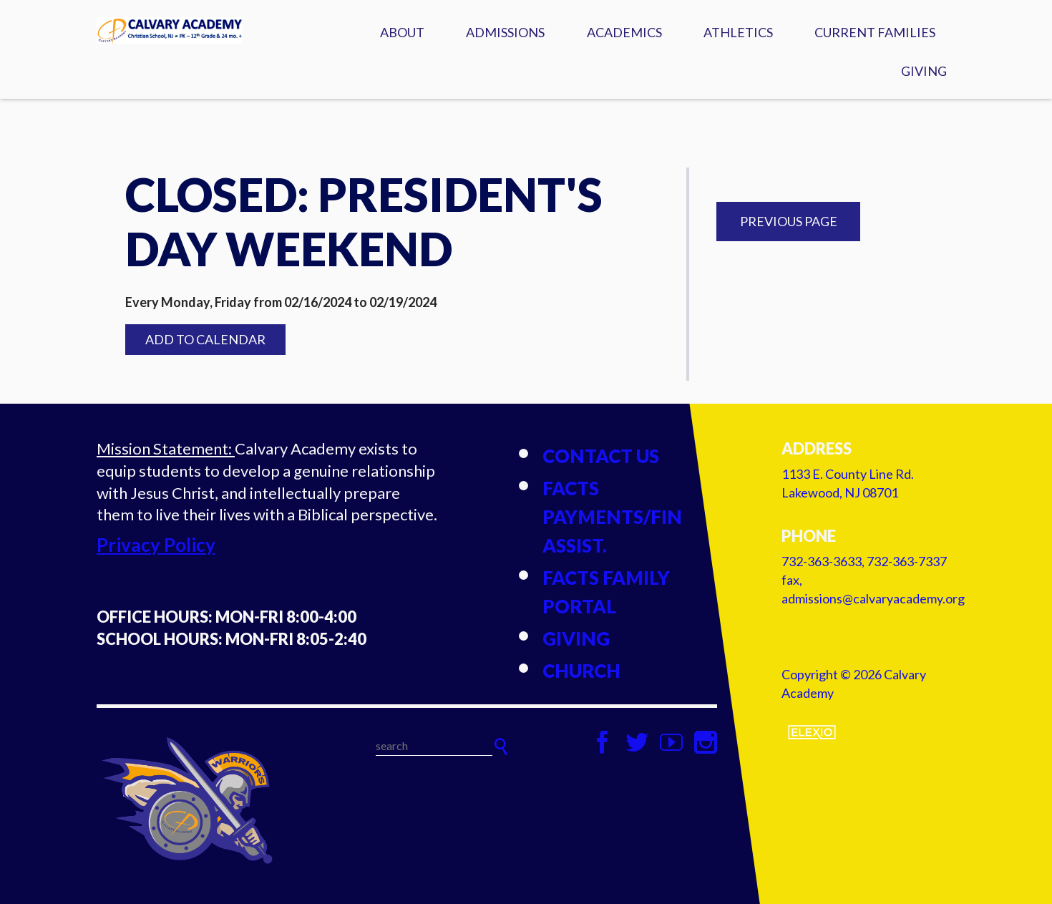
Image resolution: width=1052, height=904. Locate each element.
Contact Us (600, 455)
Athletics (738, 32)
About (402, 32)
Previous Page (788, 221)
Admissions (505, 32)
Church (581, 670)
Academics (624, 32)
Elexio (811, 732)
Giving (924, 71)
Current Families (874, 32)
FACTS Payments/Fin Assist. (612, 517)
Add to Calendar (205, 339)
